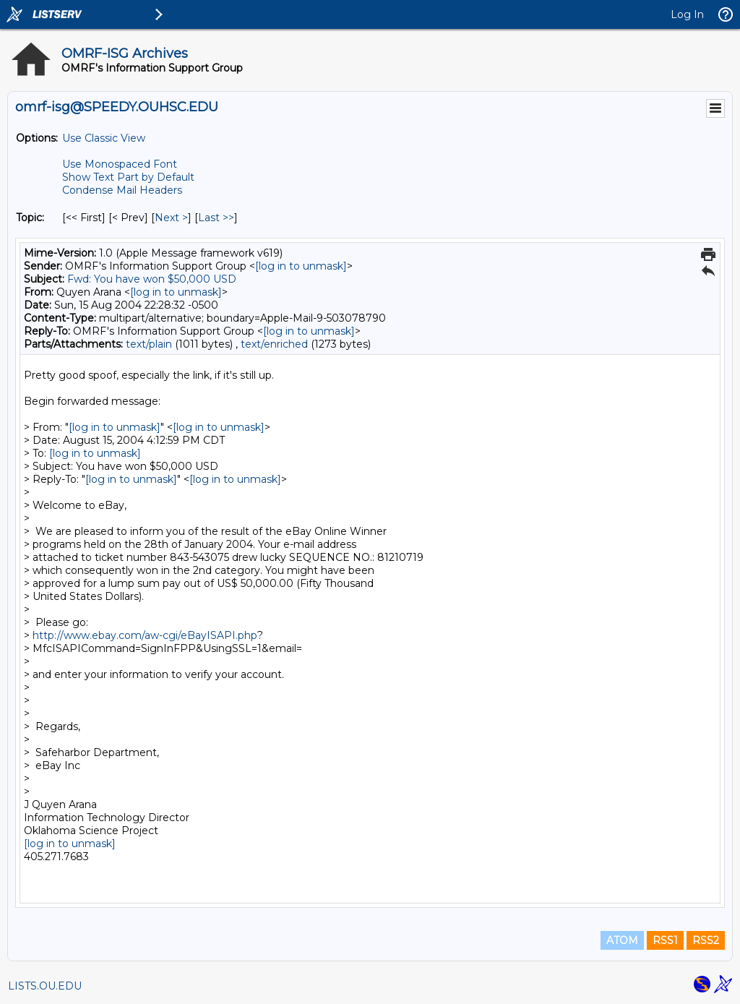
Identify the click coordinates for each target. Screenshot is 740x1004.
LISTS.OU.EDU (45, 985)
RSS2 (705, 940)
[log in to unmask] (301, 266)
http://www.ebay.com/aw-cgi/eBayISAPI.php (145, 635)
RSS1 (665, 940)
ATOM (622, 940)
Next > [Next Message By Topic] (171, 217)
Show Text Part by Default (128, 177)
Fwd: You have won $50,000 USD (151, 279)
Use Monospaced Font (119, 164)
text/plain (149, 344)
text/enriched (274, 344)
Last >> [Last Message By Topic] (216, 217)
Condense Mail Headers (122, 190)
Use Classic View (103, 138)
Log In (687, 14)
